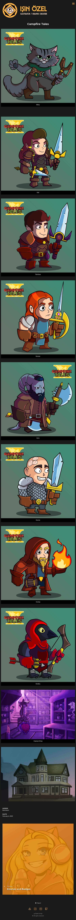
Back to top (38, 913)
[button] (38, 903)
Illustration (5, 810)
